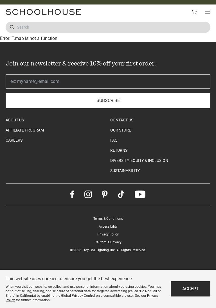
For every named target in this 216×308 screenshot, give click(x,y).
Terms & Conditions (108, 219)
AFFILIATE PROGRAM (25, 130)
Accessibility (108, 226)
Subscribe (108, 100)
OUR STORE (120, 130)
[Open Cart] (193, 11)
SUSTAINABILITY (125, 170)
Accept (190, 288)
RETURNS (118, 150)
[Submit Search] (12, 27)
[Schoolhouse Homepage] (55, 12)
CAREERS (14, 140)
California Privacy (108, 242)
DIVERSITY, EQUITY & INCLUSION (139, 160)
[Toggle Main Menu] (207, 12)
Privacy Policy (108, 234)
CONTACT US (121, 120)
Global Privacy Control (78, 296)
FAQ (114, 140)
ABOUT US (15, 120)
